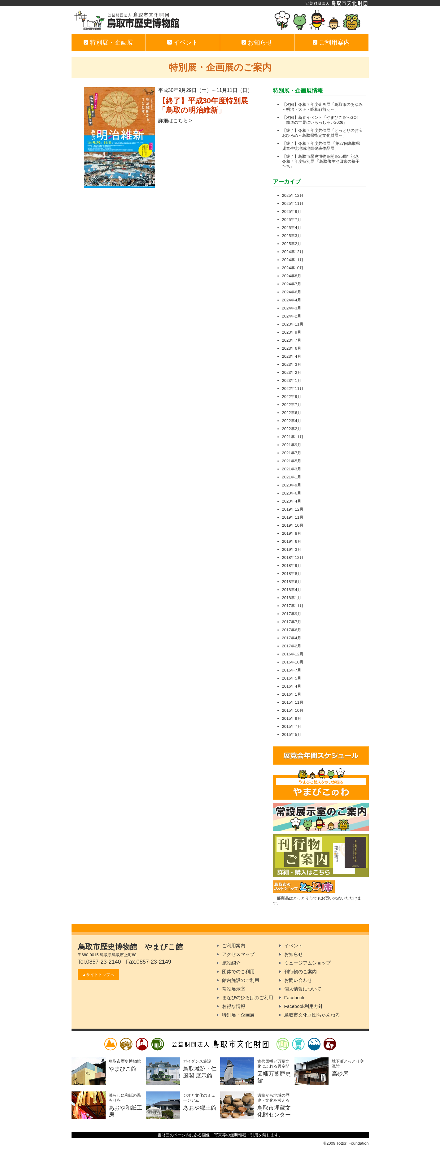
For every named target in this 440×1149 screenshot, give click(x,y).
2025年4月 (291, 227)
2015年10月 (292, 710)
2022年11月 (292, 388)
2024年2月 (291, 316)
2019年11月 (292, 517)
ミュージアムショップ (307, 962)
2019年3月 (291, 549)
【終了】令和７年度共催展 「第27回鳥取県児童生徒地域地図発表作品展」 (321, 146)
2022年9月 (291, 396)
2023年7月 (291, 340)
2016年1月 (291, 694)
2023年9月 (291, 332)
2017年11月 (292, 605)
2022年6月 (291, 412)
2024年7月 (291, 284)
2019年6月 (291, 541)
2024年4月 (291, 300)
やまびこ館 (220, 20)
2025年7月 (291, 219)
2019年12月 (292, 509)
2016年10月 (292, 662)
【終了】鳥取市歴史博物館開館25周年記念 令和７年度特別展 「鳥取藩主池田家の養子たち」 (321, 161)
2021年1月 (291, 477)
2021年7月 (291, 453)
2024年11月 (292, 259)
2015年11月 (292, 702)
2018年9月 (291, 565)
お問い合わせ (298, 980)
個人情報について (302, 988)
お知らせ (259, 42)
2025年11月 (292, 203)
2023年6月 (291, 348)
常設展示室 (233, 988)
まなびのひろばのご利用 (247, 997)
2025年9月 (291, 211)
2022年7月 (291, 404)
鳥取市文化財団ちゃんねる (312, 1014)
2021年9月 (291, 445)
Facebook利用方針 (303, 1006)
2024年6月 (291, 292)
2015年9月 (291, 718)
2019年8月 (291, 533)
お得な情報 (233, 1006)
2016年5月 (291, 678)
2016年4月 (291, 686)
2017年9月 (291, 613)
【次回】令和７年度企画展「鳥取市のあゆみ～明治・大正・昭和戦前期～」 (322, 107)
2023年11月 (292, 324)
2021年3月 (291, 469)
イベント (185, 42)
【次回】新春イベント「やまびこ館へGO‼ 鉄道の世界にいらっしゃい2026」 (320, 120)
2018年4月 (291, 589)
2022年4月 (291, 420)
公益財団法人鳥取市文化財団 (220, 3)
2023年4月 (291, 356)
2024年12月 (292, 251)
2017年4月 (291, 638)
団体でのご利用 (238, 971)
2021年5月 (291, 461)
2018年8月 (291, 573)
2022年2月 (291, 428)
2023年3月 (291, 364)
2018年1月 (291, 597)
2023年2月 (291, 372)
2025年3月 (291, 235)
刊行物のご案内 (300, 971)
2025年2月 (291, 243)
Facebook (294, 997)
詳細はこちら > (175, 120)
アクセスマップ (238, 954)
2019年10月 (292, 525)
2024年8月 (291, 276)
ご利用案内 (333, 42)
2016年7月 (291, 670)
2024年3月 (291, 308)
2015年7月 (291, 726)
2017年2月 (291, 646)
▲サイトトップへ (98, 974)
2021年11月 (292, 436)
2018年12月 (292, 557)
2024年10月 (292, 268)
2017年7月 (291, 622)
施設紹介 (231, 962)
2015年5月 (291, 734)
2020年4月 (291, 501)
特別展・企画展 (110, 42)
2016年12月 (292, 654)
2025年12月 (292, 195)
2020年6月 (291, 493)
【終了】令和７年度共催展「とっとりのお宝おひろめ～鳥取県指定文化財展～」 (322, 133)
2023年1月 (291, 380)
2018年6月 (291, 581)
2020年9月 (291, 485)
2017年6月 (291, 630)
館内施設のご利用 (240, 980)
